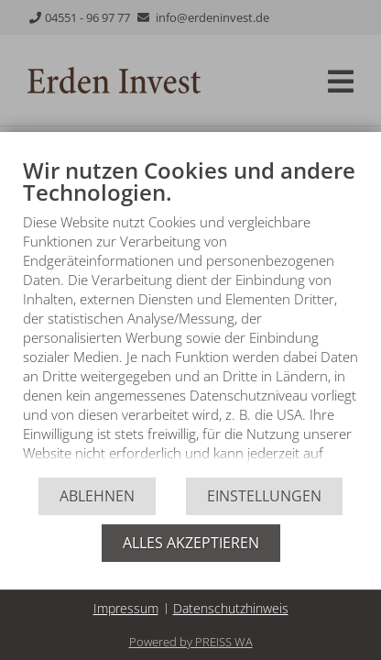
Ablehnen (97, 496)
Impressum (125, 608)
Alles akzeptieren (191, 543)
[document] (190, 316)
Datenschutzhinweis (230, 608)
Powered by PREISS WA (191, 641)
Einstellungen (264, 496)
